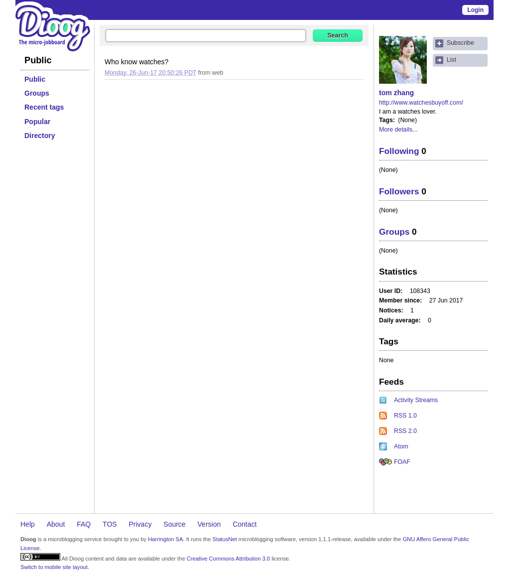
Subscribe (460, 42)
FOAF (402, 461)
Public (34, 79)
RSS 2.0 (405, 431)
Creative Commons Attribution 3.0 (228, 559)
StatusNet (225, 539)
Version (209, 524)
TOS (110, 524)
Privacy (140, 524)
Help (27, 524)
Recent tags (44, 107)
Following (399, 151)
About (56, 524)
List (451, 59)
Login (475, 9)
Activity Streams (416, 400)
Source (174, 524)
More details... (398, 129)
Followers (399, 191)
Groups (36, 93)
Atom (401, 446)
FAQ (84, 524)
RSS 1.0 (405, 415)
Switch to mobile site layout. (54, 567)
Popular (37, 122)
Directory (39, 136)
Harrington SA (165, 539)
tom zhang (396, 93)
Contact (244, 524)
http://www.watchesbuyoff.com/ (421, 102)
